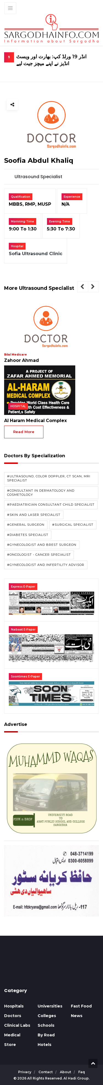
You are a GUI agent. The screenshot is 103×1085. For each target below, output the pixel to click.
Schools (46, 1025)
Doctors (12, 1015)
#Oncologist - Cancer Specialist (39, 555)
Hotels (44, 1044)
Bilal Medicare (15, 355)
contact (46, 1072)
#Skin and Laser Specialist (33, 515)
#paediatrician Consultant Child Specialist (50, 505)
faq (81, 1072)
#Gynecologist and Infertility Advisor (45, 565)
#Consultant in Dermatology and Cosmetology (40, 493)
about (66, 1072)
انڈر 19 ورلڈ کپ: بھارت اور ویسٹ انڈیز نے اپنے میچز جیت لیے (56, 60)
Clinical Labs (17, 1025)
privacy (25, 1072)
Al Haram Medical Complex (33, 420)
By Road (46, 1034)
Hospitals (14, 1006)
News (76, 1015)
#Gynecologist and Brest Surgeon (41, 545)
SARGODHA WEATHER (51, 967)
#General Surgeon (25, 525)
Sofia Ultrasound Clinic (35, 254)
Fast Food (81, 1006)
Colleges (47, 1015)
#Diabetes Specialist (27, 535)
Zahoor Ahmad (21, 360)
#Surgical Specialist (72, 525)
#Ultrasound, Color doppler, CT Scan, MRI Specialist (48, 478)
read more (23, 432)
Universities (50, 1006)
